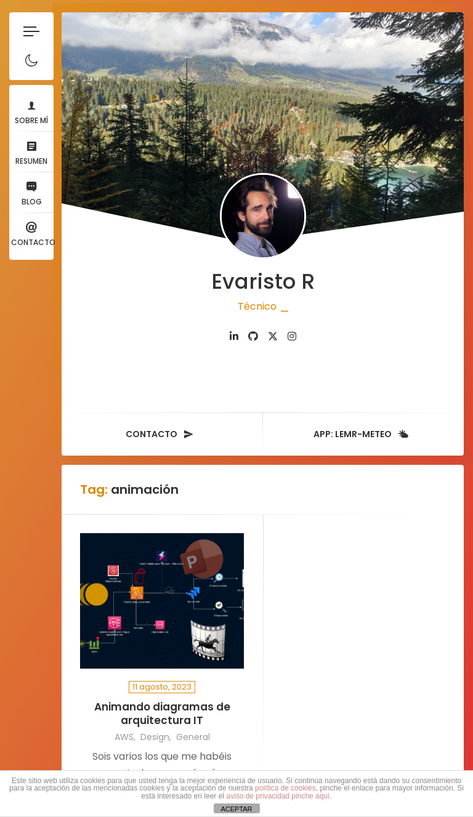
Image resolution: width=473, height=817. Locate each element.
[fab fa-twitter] (273, 336)
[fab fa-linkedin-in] (234, 336)
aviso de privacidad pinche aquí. (278, 796)
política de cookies (285, 788)
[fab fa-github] (253, 336)
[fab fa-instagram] (292, 336)
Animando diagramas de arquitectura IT (162, 714)
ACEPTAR (236, 809)
